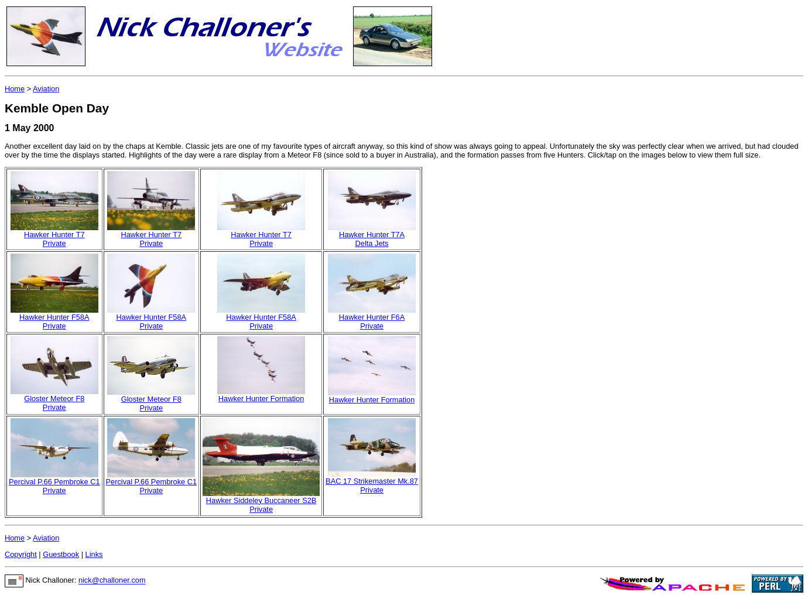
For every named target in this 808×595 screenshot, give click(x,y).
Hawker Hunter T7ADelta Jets (372, 239)
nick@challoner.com (112, 580)
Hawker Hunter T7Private (54, 239)
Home (15, 88)
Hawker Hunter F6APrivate (372, 321)
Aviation (46, 88)
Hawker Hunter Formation (261, 398)
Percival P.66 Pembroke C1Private (54, 486)
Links (94, 554)
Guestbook (61, 554)
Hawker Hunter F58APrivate (54, 321)
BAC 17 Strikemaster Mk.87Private (372, 485)
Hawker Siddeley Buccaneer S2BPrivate (261, 505)
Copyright (21, 554)
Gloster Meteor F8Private (54, 403)
